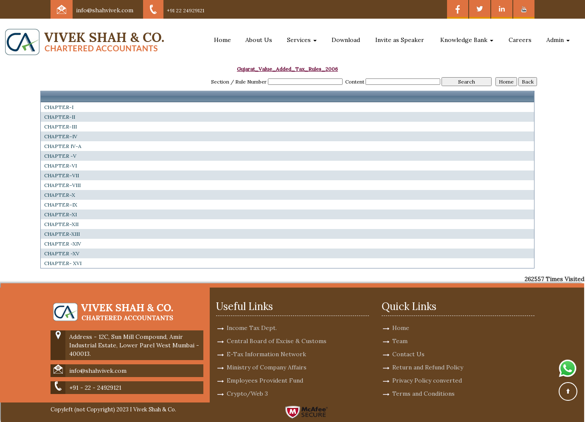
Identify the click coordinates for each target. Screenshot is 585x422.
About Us (258, 40)
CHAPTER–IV (60, 136)
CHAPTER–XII (61, 224)
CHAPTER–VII (61, 175)
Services (302, 40)
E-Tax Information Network (266, 344)
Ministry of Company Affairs (267, 357)
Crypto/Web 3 (247, 384)
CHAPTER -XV (61, 253)
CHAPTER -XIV (62, 243)
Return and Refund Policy (427, 357)
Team (400, 331)
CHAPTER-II (59, 117)
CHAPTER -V (60, 156)
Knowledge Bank (466, 40)
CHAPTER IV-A (63, 146)
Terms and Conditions (423, 384)
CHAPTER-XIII (62, 234)
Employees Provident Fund (265, 370)
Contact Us (408, 344)
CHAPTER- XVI (63, 263)
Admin (558, 40)
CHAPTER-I (58, 107)
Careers (520, 40)
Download (346, 40)
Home (222, 40)
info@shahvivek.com (104, 10)
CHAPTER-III (60, 126)
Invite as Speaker (399, 40)
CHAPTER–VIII (62, 185)
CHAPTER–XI (60, 214)
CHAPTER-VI (60, 165)
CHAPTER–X (59, 195)
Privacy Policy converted (427, 370)
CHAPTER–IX (60, 204)
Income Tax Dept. (252, 318)
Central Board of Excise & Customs (276, 331)
